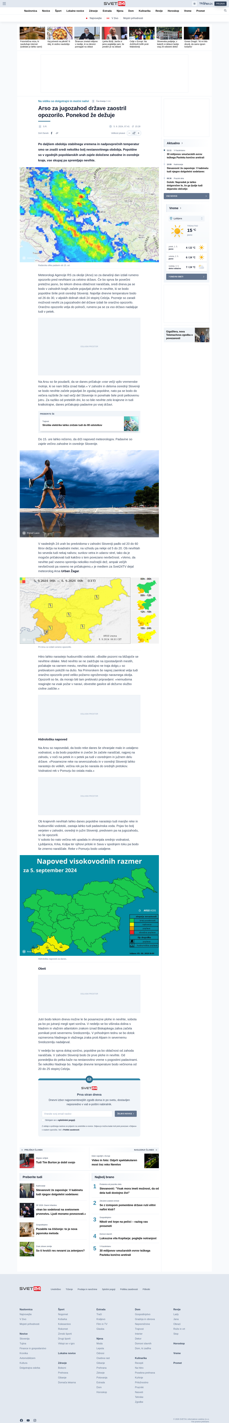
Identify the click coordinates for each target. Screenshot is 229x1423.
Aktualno (173, 143)
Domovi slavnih (106, 1234)
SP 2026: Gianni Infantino (46, 1205)
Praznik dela (179, 178)
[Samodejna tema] (194, 3)
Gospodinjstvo (42, 1225)
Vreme (173, 208)
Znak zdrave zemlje (44, 1246)
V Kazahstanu (105, 1246)
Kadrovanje (40, 1186)
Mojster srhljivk (42, 1158)
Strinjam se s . (60, 1120)
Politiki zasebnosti (71, 1130)
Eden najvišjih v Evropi (101, 1156)
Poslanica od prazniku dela (110, 1184)
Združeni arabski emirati (109, 1201)
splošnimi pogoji (66, 1120)
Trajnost (45, 421)
